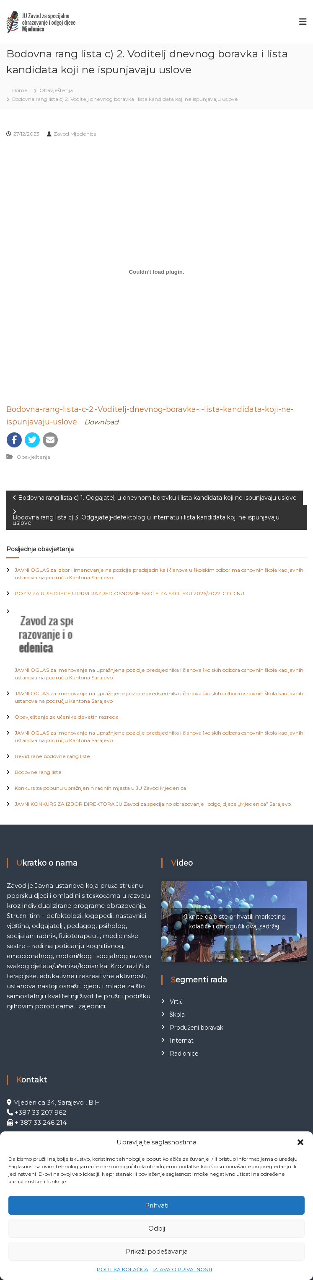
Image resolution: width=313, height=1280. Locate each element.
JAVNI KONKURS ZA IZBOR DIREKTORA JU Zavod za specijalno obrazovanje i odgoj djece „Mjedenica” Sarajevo (153, 804)
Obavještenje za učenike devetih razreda (67, 717)
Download (101, 422)
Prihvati (156, 1205)
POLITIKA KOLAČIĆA (122, 1269)
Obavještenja (56, 90)
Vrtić (176, 1001)
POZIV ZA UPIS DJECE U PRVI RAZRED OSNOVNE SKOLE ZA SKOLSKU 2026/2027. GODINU (129, 593)
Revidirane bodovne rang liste (52, 756)
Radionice (184, 1053)
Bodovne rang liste (38, 772)
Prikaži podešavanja (157, 1251)
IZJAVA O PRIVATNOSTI (182, 1269)
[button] (300, 1142)
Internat (182, 1040)
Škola (177, 1014)
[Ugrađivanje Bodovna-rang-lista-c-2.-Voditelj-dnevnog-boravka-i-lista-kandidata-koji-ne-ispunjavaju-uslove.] (156, 271)
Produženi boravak (196, 1027)
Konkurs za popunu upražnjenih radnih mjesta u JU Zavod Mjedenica (100, 788)
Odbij (156, 1228)
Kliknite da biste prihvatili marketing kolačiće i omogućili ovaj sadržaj (234, 921)
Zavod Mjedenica (75, 134)
